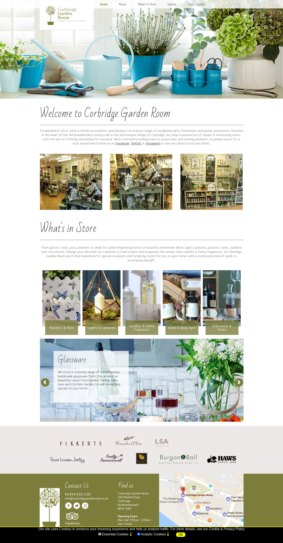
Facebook (122, 143)
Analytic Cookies (153, 534)
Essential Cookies (115, 534)
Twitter (136, 143)
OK (180, 534)
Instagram (153, 143)
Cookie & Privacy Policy (227, 529)
